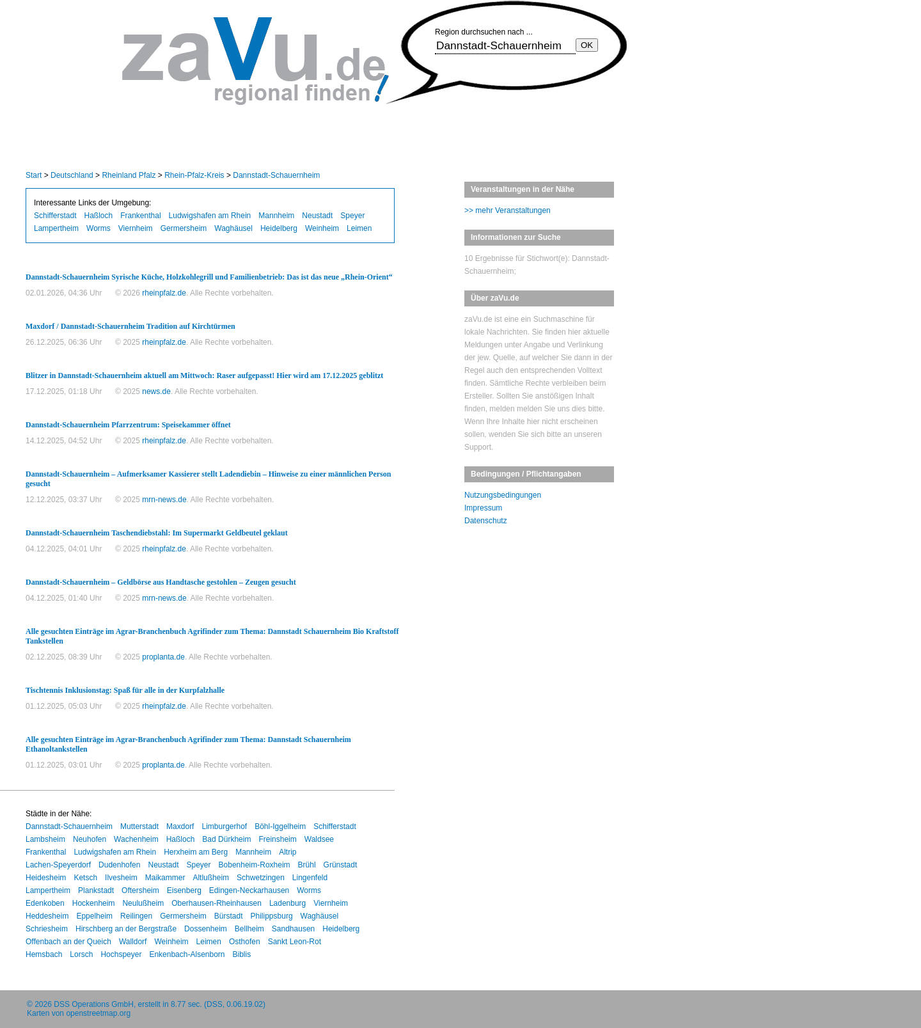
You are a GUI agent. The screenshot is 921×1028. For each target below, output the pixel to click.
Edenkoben (45, 903)
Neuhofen (89, 839)
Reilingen (136, 916)
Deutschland (72, 175)
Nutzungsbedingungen (502, 495)
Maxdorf (180, 826)
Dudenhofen (119, 864)
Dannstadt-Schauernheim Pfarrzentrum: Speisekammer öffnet (128, 424)
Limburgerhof (224, 826)
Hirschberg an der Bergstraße (126, 928)
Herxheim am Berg (196, 852)
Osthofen (244, 941)
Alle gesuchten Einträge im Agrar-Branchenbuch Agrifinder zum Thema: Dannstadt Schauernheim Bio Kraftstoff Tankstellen (212, 636)
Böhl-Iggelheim (280, 826)
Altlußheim (211, 877)
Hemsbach (44, 954)
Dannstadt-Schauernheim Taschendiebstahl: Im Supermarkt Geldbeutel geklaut (157, 532)
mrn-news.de (164, 499)
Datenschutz (485, 520)
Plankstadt (96, 890)
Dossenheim (205, 928)
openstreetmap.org (98, 1013)
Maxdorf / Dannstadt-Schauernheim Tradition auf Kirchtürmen (130, 326)
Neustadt (317, 215)
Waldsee (319, 839)
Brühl (307, 864)
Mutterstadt (139, 826)
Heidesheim (46, 877)
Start (34, 175)
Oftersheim (140, 890)
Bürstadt (228, 916)
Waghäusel (233, 228)
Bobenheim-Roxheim (254, 864)
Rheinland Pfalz (128, 175)
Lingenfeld (309, 877)
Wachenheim (136, 839)
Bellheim (249, 928)
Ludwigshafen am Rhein (210, 215)
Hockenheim (93, 903)
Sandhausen (293, 928)
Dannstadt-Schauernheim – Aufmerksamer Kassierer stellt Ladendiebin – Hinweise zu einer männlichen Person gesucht (208, 479)
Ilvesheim (121, 877)
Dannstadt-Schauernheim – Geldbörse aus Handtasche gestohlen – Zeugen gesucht (161, 582)
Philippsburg (272, 916)
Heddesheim (47, 916)
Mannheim (276, 215)
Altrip (287, 852)
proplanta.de (163, 656)
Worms (98, 228)
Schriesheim (47, 928)
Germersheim (184, 228)
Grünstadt (341, 864)
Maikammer (165, 877)
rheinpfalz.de (164, 293)
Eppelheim (94, 916)
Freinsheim (277, 839)
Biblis (242, 954)
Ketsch (85, 877)
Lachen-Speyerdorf (58, 864)
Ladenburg (287, 903)
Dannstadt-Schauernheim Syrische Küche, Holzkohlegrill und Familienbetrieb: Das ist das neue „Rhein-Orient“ (209, 277)
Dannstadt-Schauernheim (276, 175)
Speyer (352, 215)
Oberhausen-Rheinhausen (216, 903)
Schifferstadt (55, 215)
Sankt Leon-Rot (294, 941)
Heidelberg (278, 228)
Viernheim (135, 228)
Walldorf (133, 941)
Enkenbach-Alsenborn (186, 954)
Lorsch (81, 954)
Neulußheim (143, 903)
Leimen (359, 228)
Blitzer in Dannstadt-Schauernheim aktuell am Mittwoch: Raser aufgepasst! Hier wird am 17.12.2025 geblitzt (204, 375)
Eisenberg (184, 890)
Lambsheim (45, 839)
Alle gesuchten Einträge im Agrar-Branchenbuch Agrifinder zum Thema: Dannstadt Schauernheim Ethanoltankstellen (188, 744)
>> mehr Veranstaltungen (507, 210)
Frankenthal (140, 215)
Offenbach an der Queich (68, 941)
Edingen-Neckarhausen (249, 890)
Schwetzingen (261, 877)
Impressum (483, 507)
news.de (156, 391)
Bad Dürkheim (226, 839)
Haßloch (98, 215)
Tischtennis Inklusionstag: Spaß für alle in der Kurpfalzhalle (125, 690)
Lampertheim (56, 228)
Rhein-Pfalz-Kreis (194, 175)
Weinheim (322, 228)
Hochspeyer (120, 954)
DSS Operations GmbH (94, 1004)
